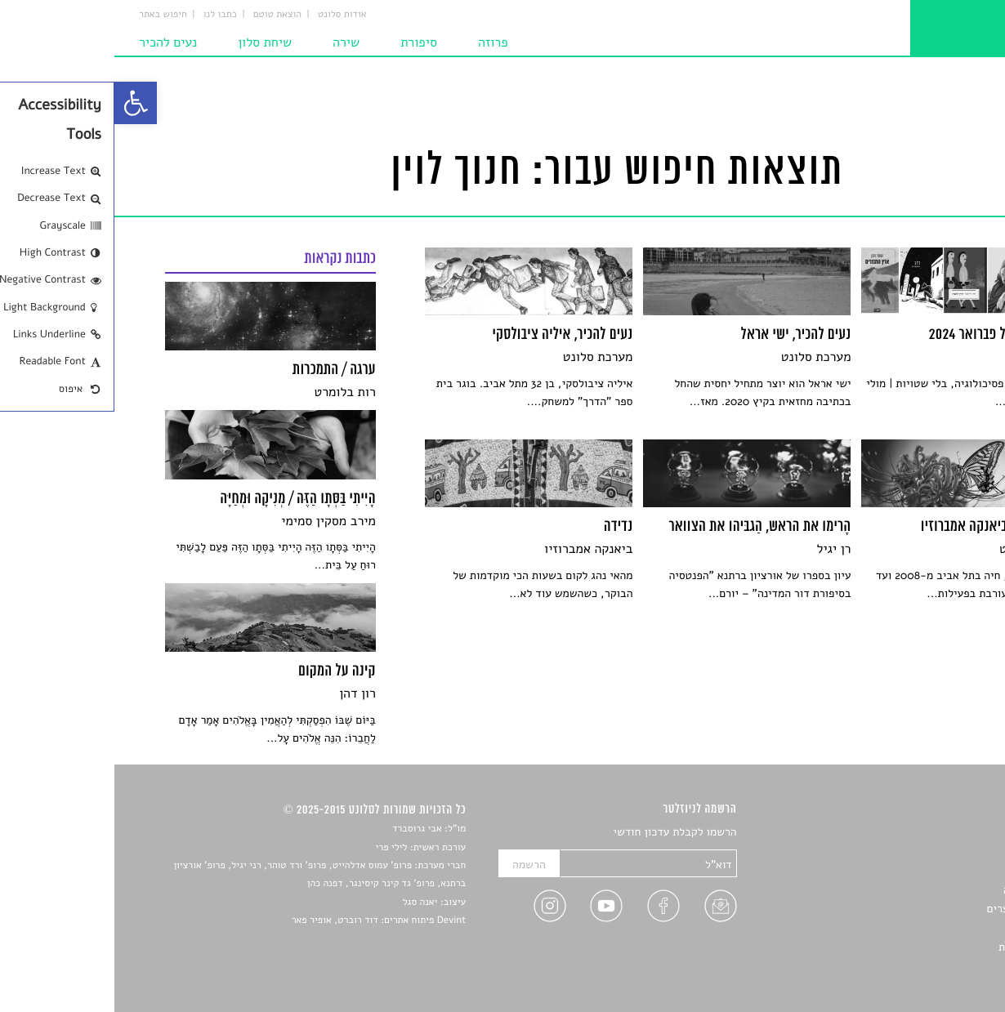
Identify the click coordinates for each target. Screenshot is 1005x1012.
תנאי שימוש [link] (927, 966)
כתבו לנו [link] (106, 14)
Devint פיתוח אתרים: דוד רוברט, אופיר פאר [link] (264, 920)
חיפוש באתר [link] (49, 14)
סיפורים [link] (936, 832)
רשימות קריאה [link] (922, 890)
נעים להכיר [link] (54, 42)
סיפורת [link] (304, 42)
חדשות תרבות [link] (923, 870)
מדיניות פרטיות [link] (919, 947)
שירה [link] (231, 42)
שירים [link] (941, 851)
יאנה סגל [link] (306, 902)
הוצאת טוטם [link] (163, 14)
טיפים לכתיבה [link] (923, 928)
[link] (21, 103)
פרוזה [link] (379, 42)
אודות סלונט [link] (227, 14)
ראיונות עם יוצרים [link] (914, 908)
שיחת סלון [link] (150, 42)
